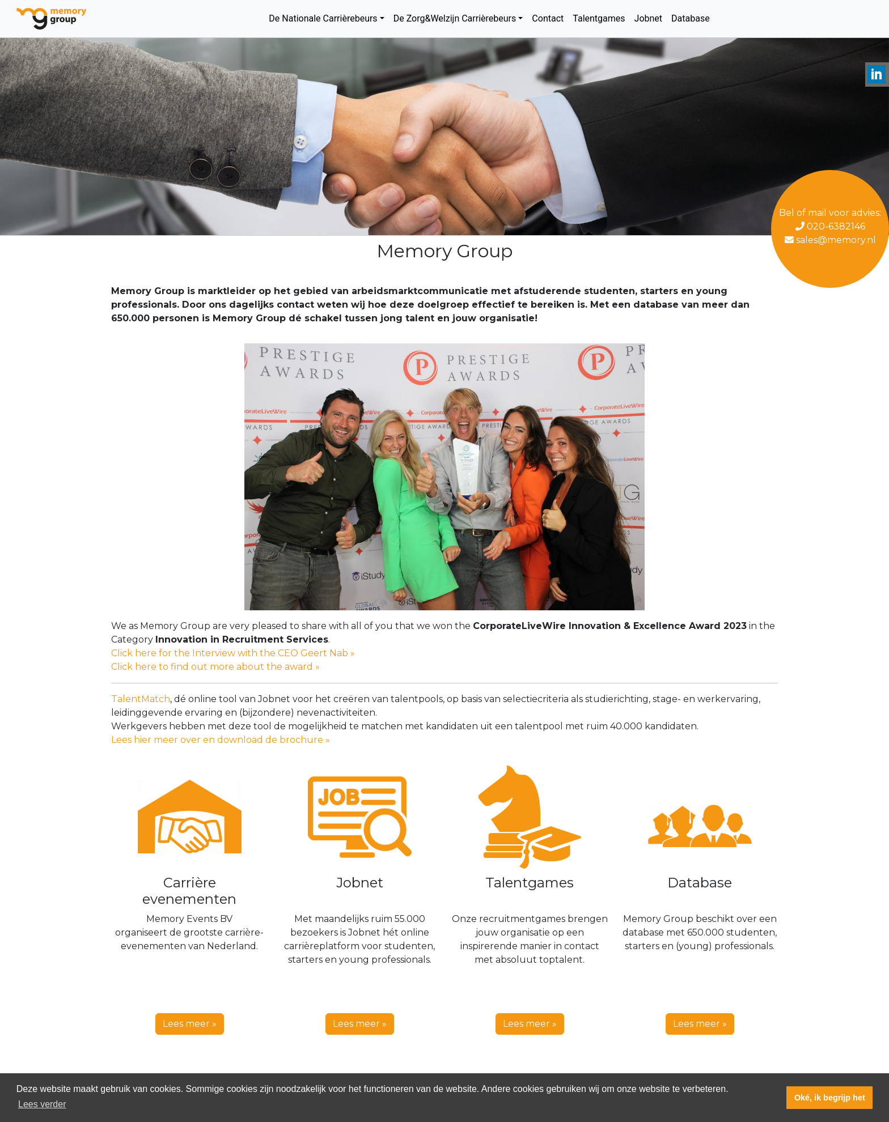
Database (690, 18)
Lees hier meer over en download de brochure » (220, 739)
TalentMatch (140, 699)
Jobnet (648, 18)
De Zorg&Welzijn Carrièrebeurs (455, 18)
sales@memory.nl (830, 240)
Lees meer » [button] (190, 1023)
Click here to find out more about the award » (215, 666)
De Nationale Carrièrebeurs (323, 18)
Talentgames (599, 18)
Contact (548, 18)
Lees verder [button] (42, 1104)
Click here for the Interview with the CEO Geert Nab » (233, 653)
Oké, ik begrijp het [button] (829, 1097)
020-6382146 (830, 226)
